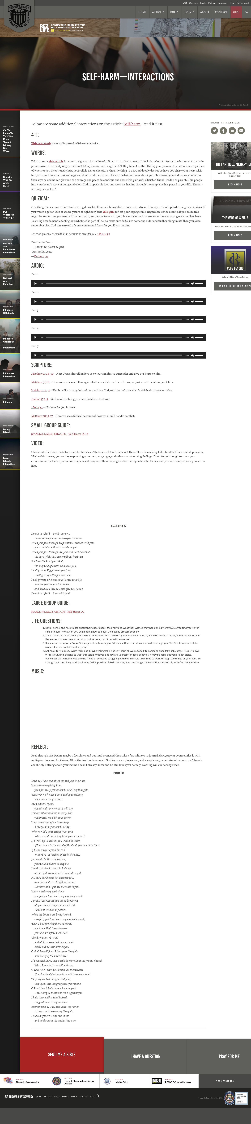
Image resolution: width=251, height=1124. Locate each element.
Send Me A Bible (61, 1054)
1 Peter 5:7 (103, 234)
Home (142, 12)
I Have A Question (146, 1056)
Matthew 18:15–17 (42, 416)
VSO (185, 3)
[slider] (112, 283)
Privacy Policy (203, 1097)
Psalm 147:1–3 (39, 399)
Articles (158, 12)
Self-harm (132, 124)
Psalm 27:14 (41, 256)
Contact (221, 12)
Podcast (212, 3)
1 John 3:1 (37, 407)
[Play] (35, 283)
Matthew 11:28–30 (42, 374)
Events (189, 12)
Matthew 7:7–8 (40, 382)
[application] (116, 283)
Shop (232, 3)
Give (236, 12)
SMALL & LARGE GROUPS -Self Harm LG (57, 611)
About (204, 12)
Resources (222, 3)
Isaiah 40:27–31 (40, 390)
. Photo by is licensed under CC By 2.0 (233, 105)
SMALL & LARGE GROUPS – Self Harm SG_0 (60, 434)
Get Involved (243, 3)
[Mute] (189, 283)
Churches (193, 3)
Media (203, 3)
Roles (174, 12)
